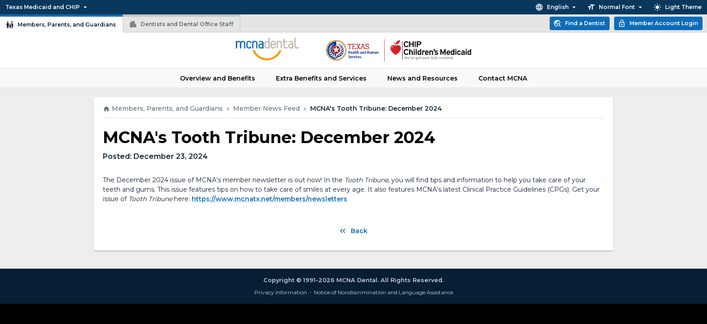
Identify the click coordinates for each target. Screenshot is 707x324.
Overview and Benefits (217, 78)
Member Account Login (658, 23)
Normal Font (615, 7)
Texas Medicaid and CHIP (47, 7)
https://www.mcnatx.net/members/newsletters (269, 199)
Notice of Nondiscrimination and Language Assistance (383, 292)
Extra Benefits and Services (321, 78)
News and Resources (422, 78)
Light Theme (677, 7)
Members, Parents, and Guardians (61, 25)
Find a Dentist (579, 23)
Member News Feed (266, 108)
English (556, 7)
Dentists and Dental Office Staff (181, 24)
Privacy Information (280, 292)
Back (352, 230)
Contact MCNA (502, 78)
